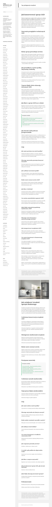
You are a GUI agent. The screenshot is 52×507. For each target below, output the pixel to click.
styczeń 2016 (5, 209)
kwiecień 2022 (5, 114)
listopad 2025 (5, 57)
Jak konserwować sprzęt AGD (33, 14)
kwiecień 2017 (5, 189)
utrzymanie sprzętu (35, 274)
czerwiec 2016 (5, 204)
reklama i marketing (6, 241)
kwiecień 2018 (5, 173)
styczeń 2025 (5, 70)
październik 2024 (5, 75)
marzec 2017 (5, 191)
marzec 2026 (5, 50)
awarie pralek (41, 492)
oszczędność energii (40, 494)
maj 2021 (4, 132)
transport (4, 248)
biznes (4, 228)
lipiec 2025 (4, 62)
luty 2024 (4, 86)
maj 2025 (4, 65)
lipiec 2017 (4, 184)
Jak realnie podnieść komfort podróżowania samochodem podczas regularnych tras (7, 23)
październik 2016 (5, 197)
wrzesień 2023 (5, 91)
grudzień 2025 (5, 55)
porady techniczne (34, 273)
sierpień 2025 (5, 60)
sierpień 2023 (5, 93)
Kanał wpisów (5, 262)
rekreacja (4, 243)
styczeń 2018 (5, 178)
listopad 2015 (5, 212)
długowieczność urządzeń (37, 493)
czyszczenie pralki (24, 493)
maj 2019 (4, 160)
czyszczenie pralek (39, 270)
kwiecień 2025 (5, 67)
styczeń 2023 (5, 101)
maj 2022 (4, 112)
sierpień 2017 (5, 183)
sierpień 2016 (5, 201)
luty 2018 (4, 176)
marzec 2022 (5, 116)
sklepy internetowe (6, 246)
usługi (4, 251)
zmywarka (26, 497)
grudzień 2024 (5, 72)
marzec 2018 (5, 175)
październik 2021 (5, 124)
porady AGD (30, 495)
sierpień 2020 (5, 145)
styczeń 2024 (5, 88)
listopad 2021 (5, 122)
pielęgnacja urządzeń (28, 273)
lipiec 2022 (4, 109)
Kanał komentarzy (6, 263)
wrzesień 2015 (5, 215)
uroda (4, 249)
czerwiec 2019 (5, 158)
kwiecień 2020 (5, 150)
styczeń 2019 (5, 163)
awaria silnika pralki (35, 492)
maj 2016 (4, 206)
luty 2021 (4, 137)
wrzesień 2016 (5, 199)
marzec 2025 (5, 68)
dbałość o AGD (30, 271)
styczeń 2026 (5, 54)
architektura (5, 225)
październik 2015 (5, 214)
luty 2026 (4, 52)
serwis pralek (23, 496)
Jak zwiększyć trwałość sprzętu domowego (30, 303)
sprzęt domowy (33, 496)
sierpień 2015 (5, 217)
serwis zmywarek (28, 496)
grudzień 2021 (5, 121)
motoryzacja (5, 238)
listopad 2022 (5, 103)
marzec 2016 (5, 207)
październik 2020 (5, 142)
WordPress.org (5, 265)
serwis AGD (26, 274)
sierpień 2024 (5, 78)
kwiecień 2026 (5, 49)
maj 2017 (4, 188)
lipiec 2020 (4, 147)
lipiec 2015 (4, 219)
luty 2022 (4, 117)
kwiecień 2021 (5, 134)
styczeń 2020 (5, 153)
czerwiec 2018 (5, 171)
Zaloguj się (4, 260)
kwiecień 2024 (5, 83)
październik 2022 (5, 104)
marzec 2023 (5, 99)
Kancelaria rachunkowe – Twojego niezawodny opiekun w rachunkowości (7, 32)
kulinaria (4, 236)
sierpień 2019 (5, 157)
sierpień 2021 (5, 127)
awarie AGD (34, 270)
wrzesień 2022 (5, 106)
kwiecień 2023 (5, 98)
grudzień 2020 (5, 140)
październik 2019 (5, 155)
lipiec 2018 (4, 170)
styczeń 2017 (5, 194)
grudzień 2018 (5, 165)
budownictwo (5, 230)
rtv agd (4, 244)
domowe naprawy (36, 271)
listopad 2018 (5, 166)
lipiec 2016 (4, 202)
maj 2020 (4, 148)
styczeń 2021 (5, 139)
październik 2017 (5, 181)
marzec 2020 (5, 152)
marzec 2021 (5, 135)
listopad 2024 (5, 73)
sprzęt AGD (30, 274)
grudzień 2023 (5, 90)
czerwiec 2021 (5, 130)
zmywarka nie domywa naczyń (33, 497)
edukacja (4, 233)
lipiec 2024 (4, 80)
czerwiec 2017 (5, 186)
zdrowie (4, 254)
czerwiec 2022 (5, 111)
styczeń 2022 (5, 119)
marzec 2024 (5, 85)
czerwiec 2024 (5, 81)
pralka (33, 495)
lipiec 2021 (4, 129)
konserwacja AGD (38, 272)
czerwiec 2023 (5, 96)
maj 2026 (4, 47)
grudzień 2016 (5, 196)
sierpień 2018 (5, 168)
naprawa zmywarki (34, 494)
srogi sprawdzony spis (7, 4)
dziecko (4, 231)
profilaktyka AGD (37, 495)
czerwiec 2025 (5, 63)
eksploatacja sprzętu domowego (31, 272)
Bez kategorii (5, 226)
